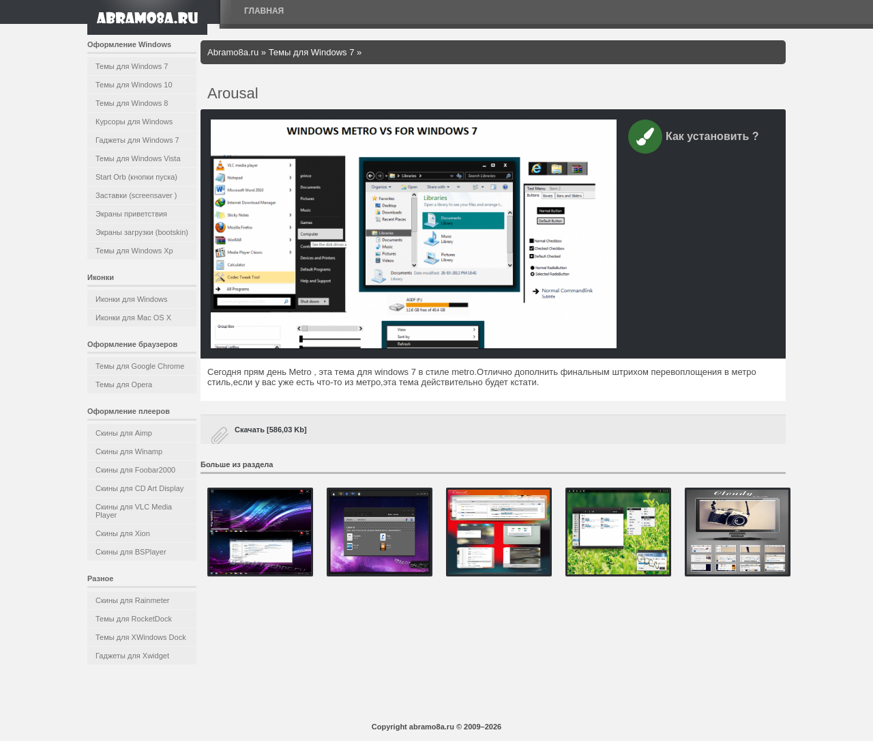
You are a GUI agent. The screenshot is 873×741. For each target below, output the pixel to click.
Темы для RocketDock (133, 619)
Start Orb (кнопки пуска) (136, 177)
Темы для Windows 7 (131, 66)
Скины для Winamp (128, 451)
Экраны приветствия (131, 214)
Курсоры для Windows (134, 121)
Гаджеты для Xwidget (132, 656)
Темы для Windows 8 (131, 103)
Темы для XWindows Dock (140, 637)
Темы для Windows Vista (138, 158)
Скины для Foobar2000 (135, 470)
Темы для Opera (123, 384)
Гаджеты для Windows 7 (137, 140)
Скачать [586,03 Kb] (271, 429)
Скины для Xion (122, 533)
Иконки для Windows (131, 299)
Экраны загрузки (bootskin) (141, 232)
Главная (264, 11)
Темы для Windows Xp (134, 251)
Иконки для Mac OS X (133, 317)
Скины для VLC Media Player (133, 511)
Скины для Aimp (123, 433)
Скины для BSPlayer (130, 552)
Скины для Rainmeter (132, 600)
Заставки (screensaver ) (136, 195)
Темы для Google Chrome (139, 366)
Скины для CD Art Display (139, 488)
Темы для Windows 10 (134, 85)
